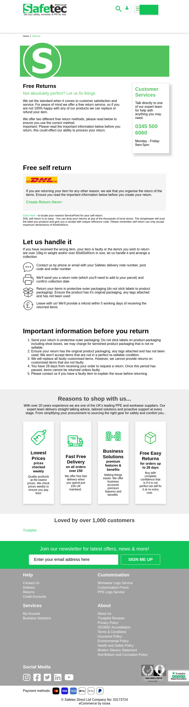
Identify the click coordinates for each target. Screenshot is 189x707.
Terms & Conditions (112, 632)
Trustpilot (30, 530)
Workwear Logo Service (115, 583)
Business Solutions (37, 618)
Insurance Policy (110, 636)
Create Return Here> (44, 202)
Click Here (29, 215)
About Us (104, 613)
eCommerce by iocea (94, 703)
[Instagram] (28, 678)
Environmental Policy (113, 641)
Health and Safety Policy (116, 645)
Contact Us (31, 583)
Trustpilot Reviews (111, 618)
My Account (31, 613)
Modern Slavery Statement (117, 650)
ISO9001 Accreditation (114, 627)
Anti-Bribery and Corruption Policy (123, 654)
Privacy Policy (108, 623)
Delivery (29, 587)
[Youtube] (71, 678)
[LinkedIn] (59, 678)
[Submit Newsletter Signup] (140, 559)
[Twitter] (49, 678)
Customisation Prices (113, 587)
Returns (29, 592)
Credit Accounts (34, 596)
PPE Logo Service (111, 592)
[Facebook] (38, 678)
